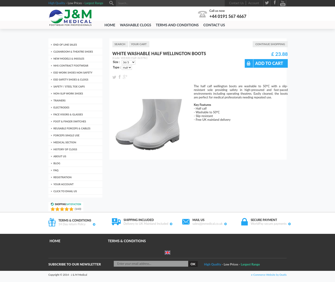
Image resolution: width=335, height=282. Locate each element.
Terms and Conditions (177, 25)
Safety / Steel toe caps (69, 86)
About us (59, 156)
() (78, 209)
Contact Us (214, 25)
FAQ (55, 170)
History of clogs (65, 149)
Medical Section (64, 142)
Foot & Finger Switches (69, 121)
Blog (56, 163)
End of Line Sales (65, 44)
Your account (63, 184)
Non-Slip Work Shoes (68, 93)
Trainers (59, 100)
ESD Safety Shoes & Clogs (70, 79)
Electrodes (61, 107)
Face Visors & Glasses (68, 114)
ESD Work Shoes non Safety (72, 72)
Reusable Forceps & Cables (71, 128)
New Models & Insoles (68, 58)
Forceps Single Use (66, 135)
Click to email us (65, 191)
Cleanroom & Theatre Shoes (73, 51)
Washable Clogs (135, 25)
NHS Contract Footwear (70, 65)
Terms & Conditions (127, 241)
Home (109, 25)
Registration (62, 177)
